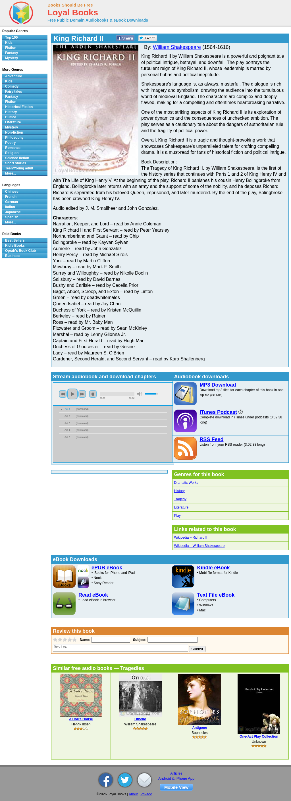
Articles (176, 773)
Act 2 (67, 416)
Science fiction (17, 158)
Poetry (10, 143)
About (133, 794)
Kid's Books (15, 246)
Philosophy (14, 138)
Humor (10, 117)
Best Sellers (15, 240)
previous (63, 394)
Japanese (13, 212)
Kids (9, 43)
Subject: (139, 640)
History (179, 491)
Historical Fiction (19, 107)
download (82, 409)
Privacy (145, 794)
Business (12, 256)
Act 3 (67, 423)
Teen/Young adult (19, 168)
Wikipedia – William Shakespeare (199, 546)
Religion (11, 153)
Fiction (10, 48)
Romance (12, 148)
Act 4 (67, 430)
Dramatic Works (186, 483)
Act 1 (67, 409)
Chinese (11, 192)
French (10, 197)
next (82, 394)
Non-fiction (14, 132)
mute (139, 394)
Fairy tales (13, 92)
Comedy (11, 86)
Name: (84, 640)
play (72, 394)
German (11, 202)
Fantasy (11, 53)
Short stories (15, 163)
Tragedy (180, 499)
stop (93, 394)
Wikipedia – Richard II (190, 537)
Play (177, 516)
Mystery (11, 58)
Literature (181, 507)
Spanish (11, 217)
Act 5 (67, 437)
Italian (10, 207)
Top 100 (11, 38)
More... (10, 173)
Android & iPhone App (176, 778)
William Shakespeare (177, 47)
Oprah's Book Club (20, 251)
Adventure (13, 76)
